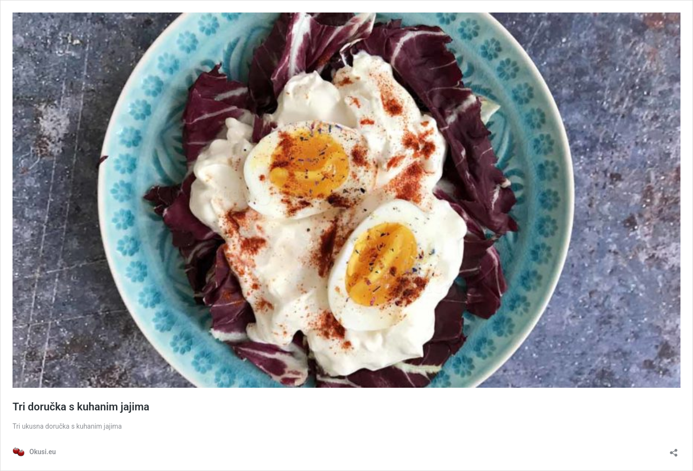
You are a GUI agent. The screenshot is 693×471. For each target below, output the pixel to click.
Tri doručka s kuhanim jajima (81, 407)
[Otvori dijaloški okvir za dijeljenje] (673, 449)
